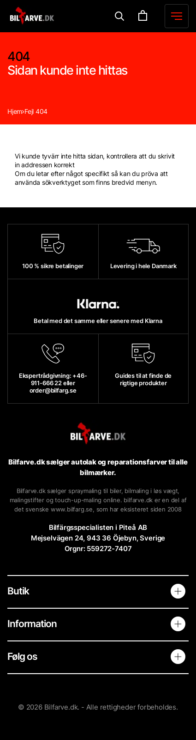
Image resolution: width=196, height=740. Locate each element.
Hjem (14, 111)
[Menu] (120, 16)
